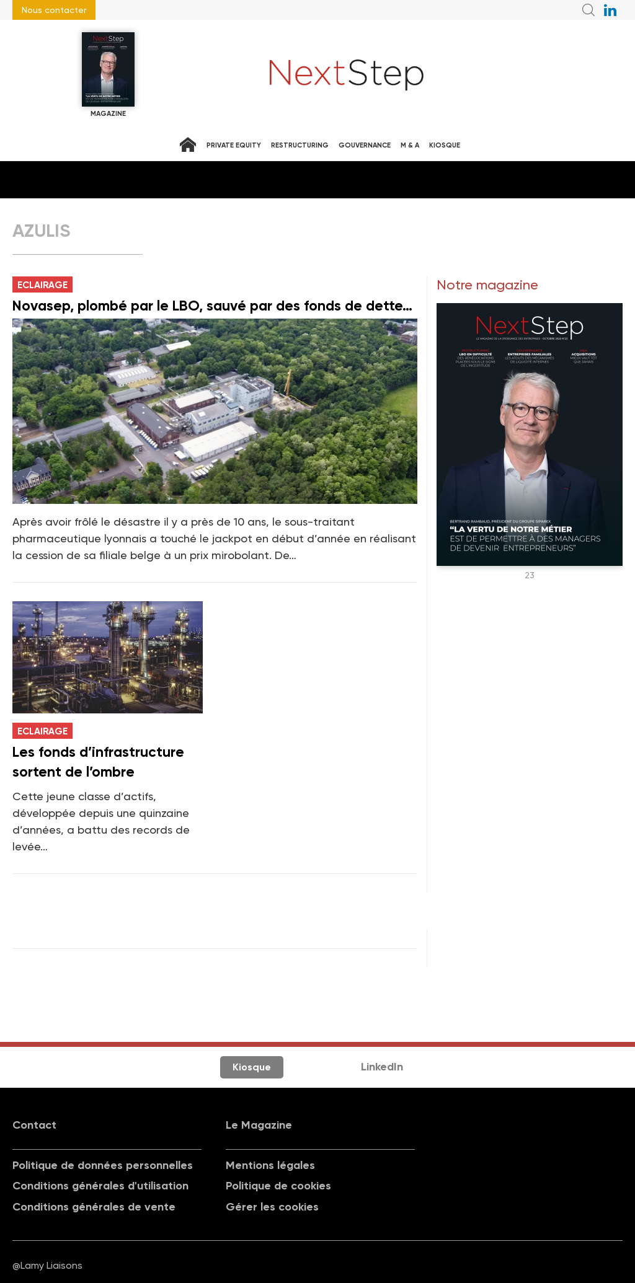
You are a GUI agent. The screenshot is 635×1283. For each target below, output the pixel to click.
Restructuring (300, 145)
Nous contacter (54, 10)
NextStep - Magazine (347, 75)
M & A (410, 145)
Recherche (588, 10)
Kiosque (444, 145)
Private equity (233, 145)
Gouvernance (365, 145)
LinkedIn (382, 1067)
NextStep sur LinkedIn (610, 10)
